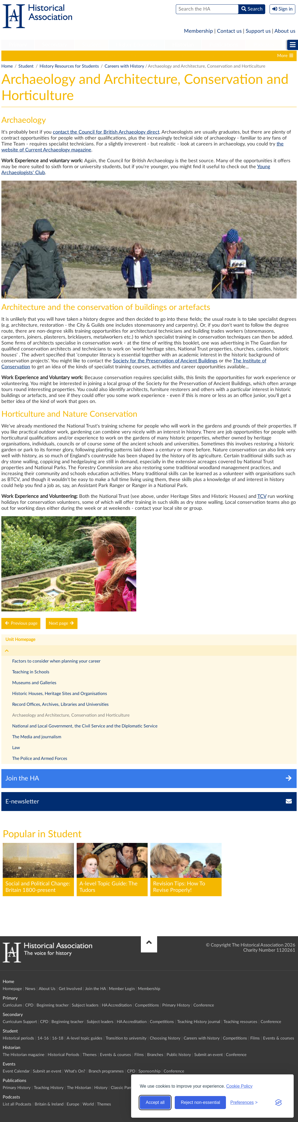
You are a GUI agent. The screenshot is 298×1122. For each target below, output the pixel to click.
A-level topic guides (103, 56)
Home (7, 66)
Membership (198, 31)
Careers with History (124, 66)
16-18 (71, 56)
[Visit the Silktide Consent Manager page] (278, 1102)
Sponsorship (149, 1071)
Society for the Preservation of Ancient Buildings (165, 361)
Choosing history (198, 56)
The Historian (79, 1088)
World (88, 1104)
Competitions (147, 1005)
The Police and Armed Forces (39, 758)
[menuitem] (17, 45)
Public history (179, 1055)
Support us (258, 31)
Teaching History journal (198, 1022)
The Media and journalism (36, 737)
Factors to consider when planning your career (56, 661)
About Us (47, 989)
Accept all (155, 1102)
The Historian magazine (23, 1055)
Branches (155, 1055)
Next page (61, 623)
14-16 (51, 56)
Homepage (12, 989)
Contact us (229, 31)
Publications (223, 45)
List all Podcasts (17, 1104)
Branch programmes (106, 1071)
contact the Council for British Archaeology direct (106, 132)
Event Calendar (16, 1071)
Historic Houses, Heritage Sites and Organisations (59, 693)
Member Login (122, 989)
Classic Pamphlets (127, 1088)
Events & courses (278, 1038)
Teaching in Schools (30, 672)
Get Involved (70, 989)
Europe (73, 1104)
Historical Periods (63, 1055)
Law (16, 748)
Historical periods (21, 56)
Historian (183, 45)
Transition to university (152, 56)
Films (255, 1038)
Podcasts (263, 45)
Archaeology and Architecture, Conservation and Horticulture (70, 715)
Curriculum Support (20, 1022)
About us (284, 31)
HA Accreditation (117, 1005)
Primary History (176, 1005)
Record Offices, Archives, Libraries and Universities (60, 704)
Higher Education (136, 45)
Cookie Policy (239, 1086)
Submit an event (208, 1055)
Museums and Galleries (34, 683)
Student (91, 45)
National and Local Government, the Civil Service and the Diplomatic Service (84, 726)
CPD (29, 1005)
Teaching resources (240, 1022)
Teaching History (49, 1088)
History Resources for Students (69, 66)
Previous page (20, 623)
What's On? (74, 1071)
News (30, 989)
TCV (261, 496)
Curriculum (12, 1005)
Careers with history (241, 56)
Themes (90, 1055)
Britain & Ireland (49, 1104)
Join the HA (95, 989)
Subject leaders (85, 1005)
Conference (203, 1005)
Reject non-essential (200, 1102)
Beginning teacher (53, 1005)
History (101, 1088)
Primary (18, 45)
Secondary (54, 45)
